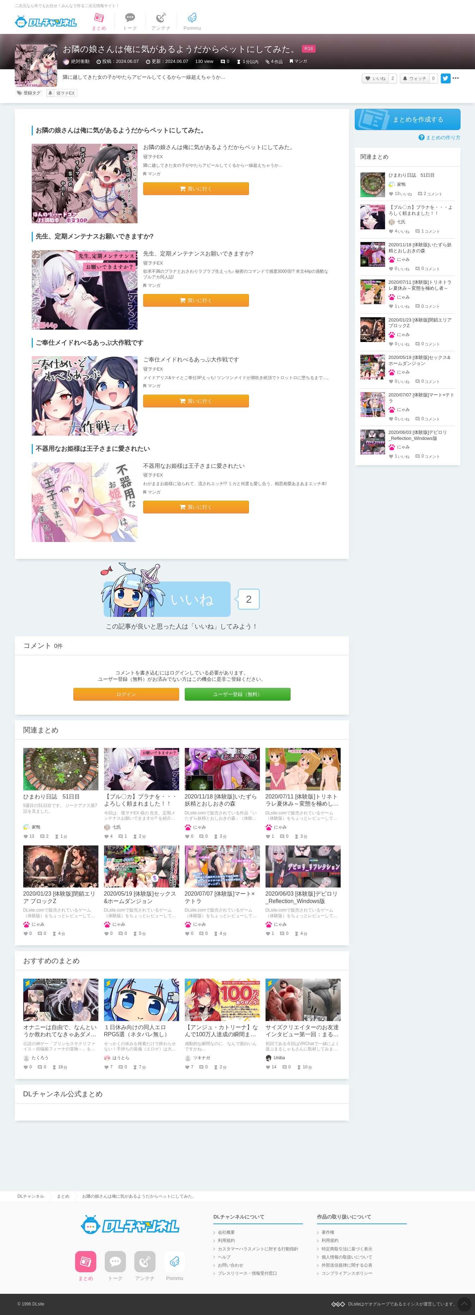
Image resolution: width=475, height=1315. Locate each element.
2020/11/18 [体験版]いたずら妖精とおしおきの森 (420, 247)
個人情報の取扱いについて (347, 1257)
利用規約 (226, 1240)
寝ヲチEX (65, 93)
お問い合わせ (230, 1265)
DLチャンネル (46, 22)
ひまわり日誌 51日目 (51, 797)
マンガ (300, 61)
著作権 (328, 1232)
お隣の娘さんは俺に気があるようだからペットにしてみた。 (219, 147)
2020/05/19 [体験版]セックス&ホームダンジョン (420, 360)
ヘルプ (224, 1257)
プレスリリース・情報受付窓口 (247, 1273)
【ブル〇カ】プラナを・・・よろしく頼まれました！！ (421, 210)
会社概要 (226, 1232)
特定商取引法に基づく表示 (347, 1248)
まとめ (63, 1196)
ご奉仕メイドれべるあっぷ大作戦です (191, 359)
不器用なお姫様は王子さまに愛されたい (194, 466)
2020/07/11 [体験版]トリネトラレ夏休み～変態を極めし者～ (302, 804)
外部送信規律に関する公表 (347, 1265)
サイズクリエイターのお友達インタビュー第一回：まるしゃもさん (302, 1034)
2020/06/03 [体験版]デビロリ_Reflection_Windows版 (418, 435)
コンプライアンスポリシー (347, 1273)
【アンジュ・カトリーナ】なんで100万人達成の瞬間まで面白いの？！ (221, 1034)
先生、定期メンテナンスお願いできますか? (198, 253)
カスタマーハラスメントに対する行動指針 (258, 1248)
